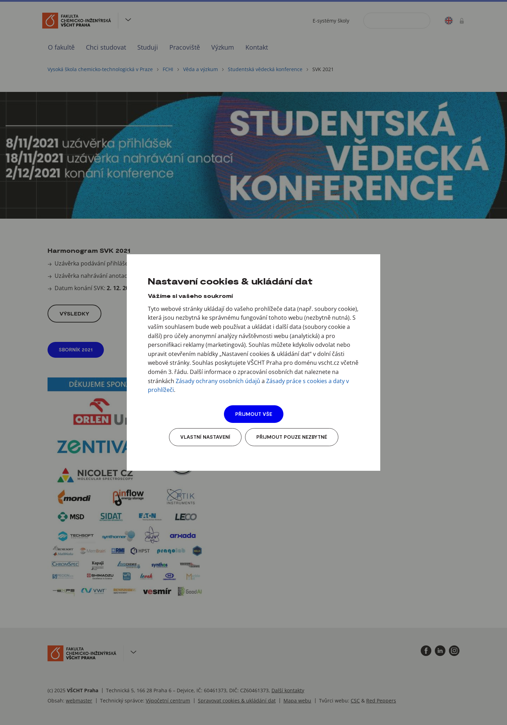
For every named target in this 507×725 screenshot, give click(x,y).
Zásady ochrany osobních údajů (218, 381)
